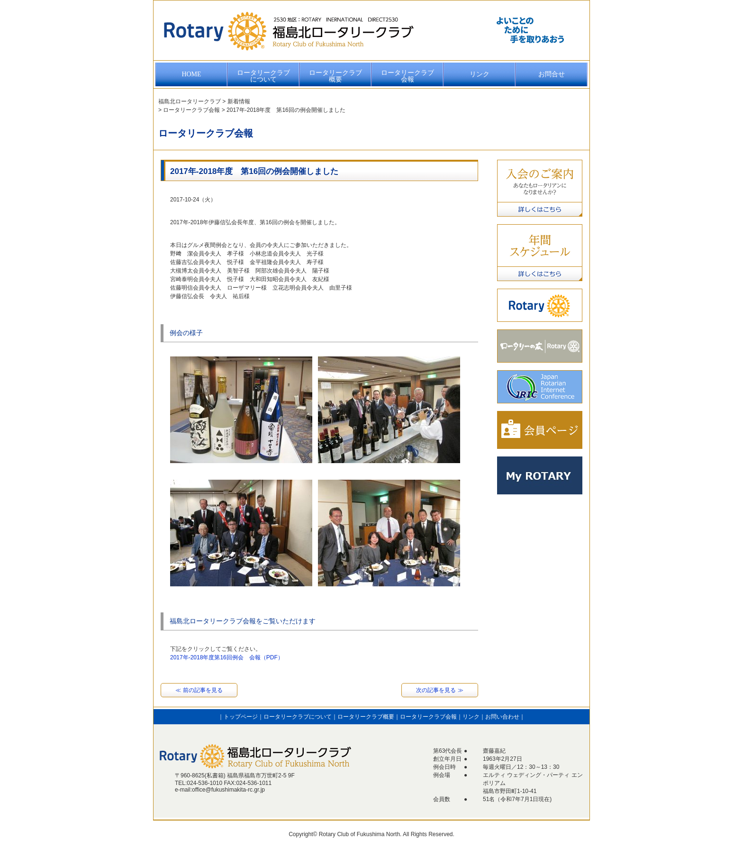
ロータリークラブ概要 (335, 76)
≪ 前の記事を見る (198, 690)
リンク (479, 74)
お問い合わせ (502, 716)
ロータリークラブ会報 (407, 76)
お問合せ (551, 74)
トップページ (241, 716)
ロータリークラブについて (263, 76)
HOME (191, 74)
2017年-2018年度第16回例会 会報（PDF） (226, 657)
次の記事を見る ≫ (439, 690)
